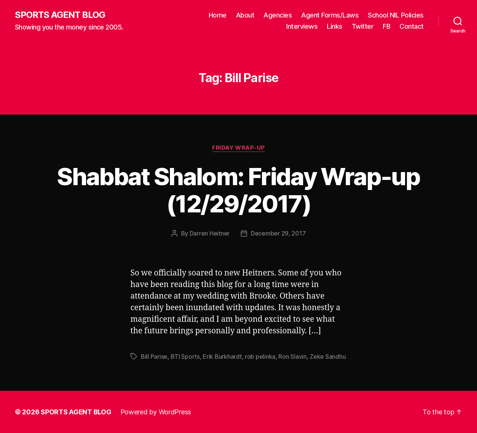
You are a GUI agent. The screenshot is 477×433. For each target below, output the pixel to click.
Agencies (277, 15)
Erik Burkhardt (222, 356)
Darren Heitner (210, 233)
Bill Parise (154, 356)
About (245, 15)
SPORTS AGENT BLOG (60, 14)
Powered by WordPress (156, 412)
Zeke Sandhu (327, 356)
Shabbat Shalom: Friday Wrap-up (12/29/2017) (238, 190)
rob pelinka (260, 356)
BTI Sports (185, 356)
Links (334, 26)
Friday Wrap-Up (238, 147)
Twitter (363, 26)
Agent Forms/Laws (329, 15)
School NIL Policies (396, 15)
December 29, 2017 (278, 233)
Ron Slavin (292, 356)
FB (386, 26)
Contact (411, 26)
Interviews (302, 26)
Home (218, 15)
